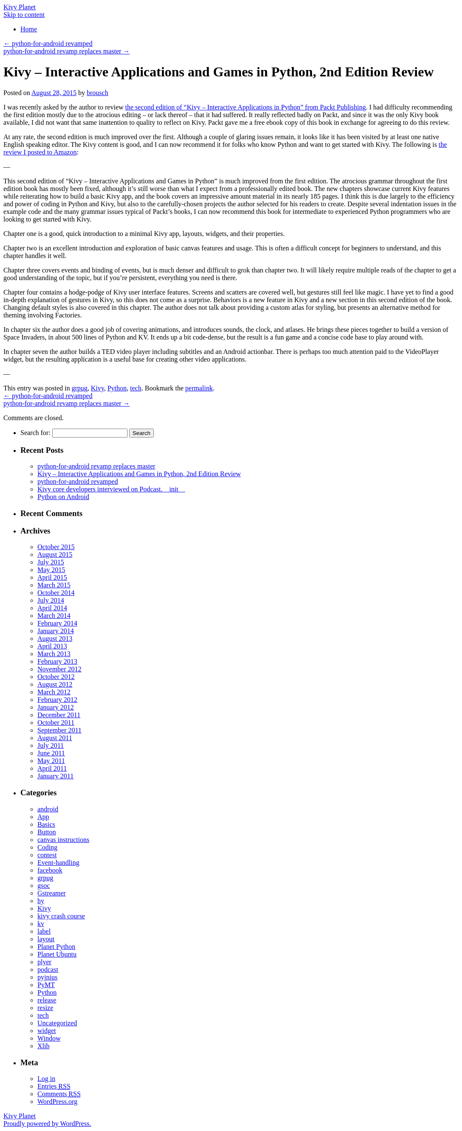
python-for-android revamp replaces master (66, 51)
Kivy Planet (19, 7)
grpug (79, 388)
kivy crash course (61, 916)
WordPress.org (57, 1101)
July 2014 (50, 600)
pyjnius (47, 977)
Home (28, 29)
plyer (44, 961)
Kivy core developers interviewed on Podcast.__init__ (111, 489)
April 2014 (52, 608)
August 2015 (54, 554)
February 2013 (57, 661)
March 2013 (54, 653)
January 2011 (55, 776)
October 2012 (56, 676)
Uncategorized (57, 1023)
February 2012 (57, 699)
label (44, 931)
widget (46, 1030)
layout (45, 939)
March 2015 (54, 585)
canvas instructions (63, 839)
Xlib (43, 1046)
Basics (46, 824)
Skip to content (24, 14)
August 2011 (54, 737)
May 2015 (51, 569)
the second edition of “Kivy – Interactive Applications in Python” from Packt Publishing (245, 107)
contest (47, 855)
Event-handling (58, 862)
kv (40, 923)
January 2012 (55, 707)
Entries (54, 1086)
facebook (49, 870)
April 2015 (52, 577)
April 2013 (52, 646)
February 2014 (57, 623)
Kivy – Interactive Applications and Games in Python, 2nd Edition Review (139, 473)
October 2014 (56, 592)
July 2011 (50, 745)
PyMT (46, 984)
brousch (97, 92)
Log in (46, 1078)
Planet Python (56, 946)
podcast (47, 969)
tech (136, 388)
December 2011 (58, 714)
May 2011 (51, 760)
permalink (199, 388)
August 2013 (54, 638)
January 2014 (55, 630)
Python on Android (63, 496)
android (47, 809)
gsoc (43, 885)
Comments (59, 1093)
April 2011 (52, 768)
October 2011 (55, 722)
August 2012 (54, 684)
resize (45, 1007)
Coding (47, 847)
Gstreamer (51, 893)
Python (117, 388)
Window (48, 1038)
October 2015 (56, 546)
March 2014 (54, 615)
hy (40, 900)
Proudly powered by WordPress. (47, 1123)
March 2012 (54, 692)
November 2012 (59, 669)
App (43, 816)
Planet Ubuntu (57, 954)
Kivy (97, 388)
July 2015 (50, 562)
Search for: (35, 432)
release (46, 1000)
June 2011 (51, 753)
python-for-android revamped (47, 43)
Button (46, 832)
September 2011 (59, 730)
